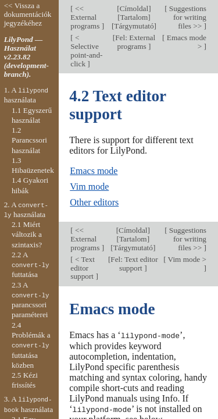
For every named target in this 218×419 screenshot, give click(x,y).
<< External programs (85, 17)
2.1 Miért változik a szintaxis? (27, 234)
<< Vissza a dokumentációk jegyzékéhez (28, 14)
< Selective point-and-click (86, 50)
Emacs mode (93, 171)
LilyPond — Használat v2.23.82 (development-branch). (26, 57)
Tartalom (134, 17)
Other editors (94, 202)
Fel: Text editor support (134, 263)
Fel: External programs (135, 42)
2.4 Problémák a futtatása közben (31, 345)
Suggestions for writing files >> (186, 17)
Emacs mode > (185, 42)
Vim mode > (186, 259)
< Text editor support (82, 268)
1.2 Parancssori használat (29, 140)
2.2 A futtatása (30, 264)
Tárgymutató (133, 26)
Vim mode (89, 186)
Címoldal (134, 8)
